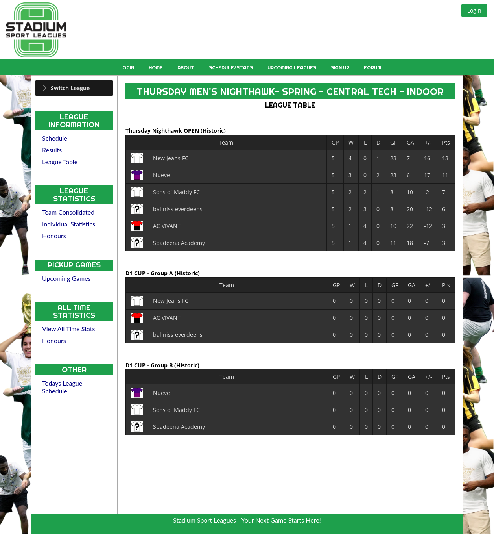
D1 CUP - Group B (149, 365)
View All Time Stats (68, 328)
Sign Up (340, 67)
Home (156, 67)
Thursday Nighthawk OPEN (163, 130)
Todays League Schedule (62, 387)
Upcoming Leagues (292, 67)
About (186, 67)
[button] (474, 10)
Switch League (70, 88)
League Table (59, 161)
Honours (54, 235)
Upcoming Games (66, 278)
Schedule (54, 138)
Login (127, 67)
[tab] (74, 88)
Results (52, 150)
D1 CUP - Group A (150, 273)
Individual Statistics (68, 224)
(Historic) (213, 130)
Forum (372, 67)
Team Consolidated (68, 212)
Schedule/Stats (231, 67)
